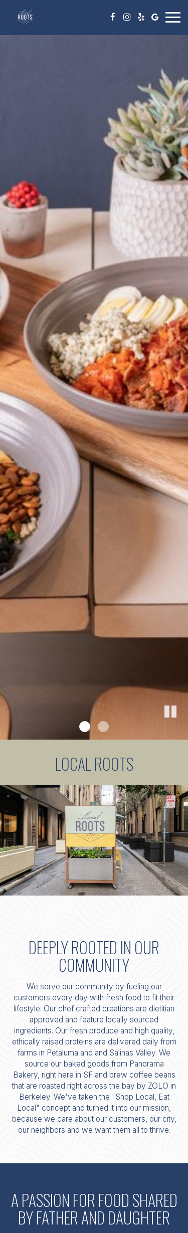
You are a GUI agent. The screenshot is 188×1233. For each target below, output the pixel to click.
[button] (170, 712)
